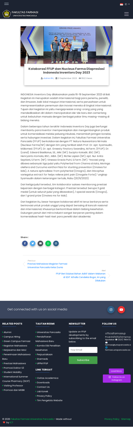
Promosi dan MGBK (14, 391)
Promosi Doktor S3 (14, 369)
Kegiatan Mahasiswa (15, 346)
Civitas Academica (47, 379)
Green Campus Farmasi (17, 342)
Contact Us (43, 388)
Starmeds (42, 360)
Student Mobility (13, 373)
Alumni (7, 333)
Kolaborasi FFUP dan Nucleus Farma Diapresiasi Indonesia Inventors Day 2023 (66, 72)
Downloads (43, 383)
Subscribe (83, 361)
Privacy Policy (44, 397)
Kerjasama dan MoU (15, 351)
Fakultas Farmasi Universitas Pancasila (32, 420)
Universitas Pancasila (48, 333)
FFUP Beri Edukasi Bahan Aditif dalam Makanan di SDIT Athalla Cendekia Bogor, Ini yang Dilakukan (80, 276)
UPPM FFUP (42, 364)
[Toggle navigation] (126, 14)
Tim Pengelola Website (49, 401)
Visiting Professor (13, 386)
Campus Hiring (12, 338)
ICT (11, 423)
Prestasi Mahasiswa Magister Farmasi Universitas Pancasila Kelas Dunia (52, 265)
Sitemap (126, 420)
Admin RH (48, 79)
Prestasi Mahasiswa (15, 364)
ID (124, 5)
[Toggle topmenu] (6, 5)
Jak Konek (42, 392)
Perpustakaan (45, 355)
